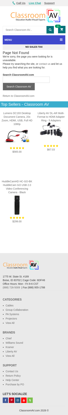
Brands (9, 332)
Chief (9, 338)
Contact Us (12, 371)
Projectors (11, 318)
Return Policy (13, 375)
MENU (8, 39)
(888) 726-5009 (11, 287)
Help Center (12, 380)
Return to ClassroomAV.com (18, 95)
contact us (44, 63)
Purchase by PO (15, 384)
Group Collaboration (17, 309)
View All (10, 322)
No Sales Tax (33, 46)
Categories (12, 299)
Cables (10, 305)
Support (49, 3)
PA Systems (12, 314)
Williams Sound (14, 342)
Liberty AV (11, 351)
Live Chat (35, 3)
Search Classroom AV (19, 86)
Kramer (10, 347)
